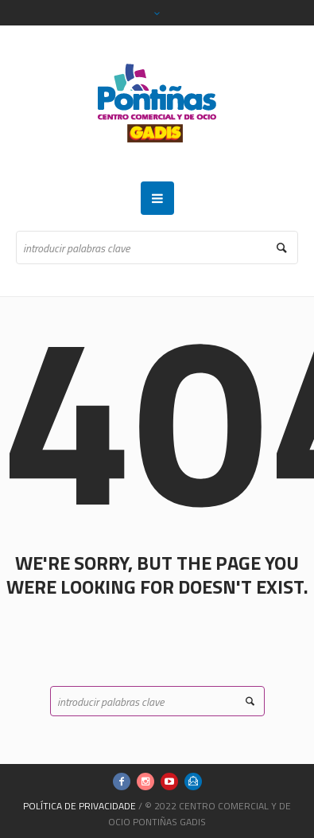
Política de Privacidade (79, 805)
